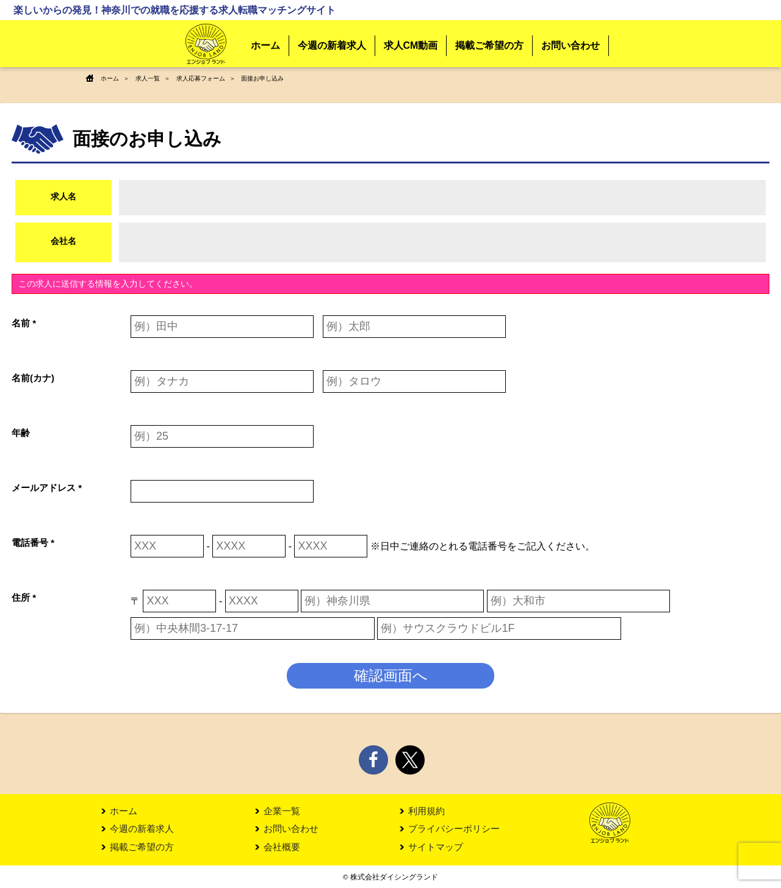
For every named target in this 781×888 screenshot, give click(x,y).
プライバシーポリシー (454, 829)
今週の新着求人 (332, 45)
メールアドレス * (47, 487)
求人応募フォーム (200, 78)
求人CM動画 (411, 45)
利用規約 (426, 811)
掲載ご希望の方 (489, 45)
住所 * (24, 597)
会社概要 (282, 847)
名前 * (24, 322)
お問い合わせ (570, 45)
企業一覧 (282, 811)
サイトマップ (435, 847)
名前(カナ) (33, 377)
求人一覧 (147, 78)
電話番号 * (33, 542)
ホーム (265, 45)
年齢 (21, 432)
